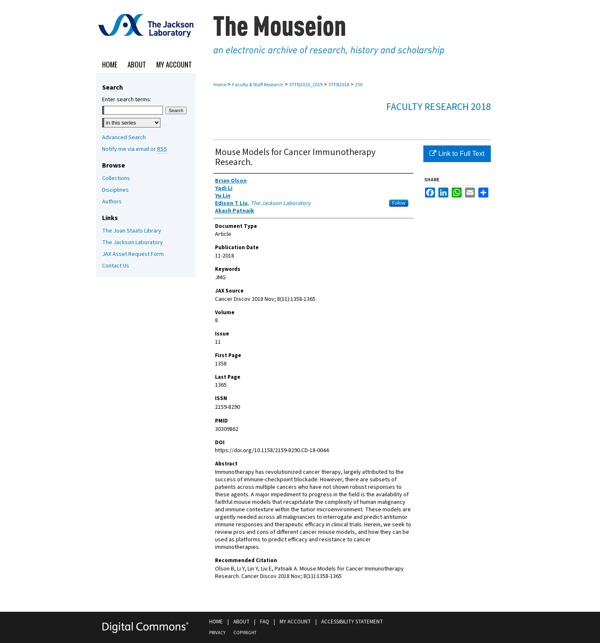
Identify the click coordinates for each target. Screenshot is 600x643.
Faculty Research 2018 (438, 107)
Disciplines (115, 190)
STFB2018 (338, 84)
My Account (295, 621)
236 (358, 84)
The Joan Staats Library (131, 231)
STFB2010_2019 (305, 84)
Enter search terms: (126, 99)
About (241, 621)
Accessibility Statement (352, 621)
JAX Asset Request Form (133, 254)
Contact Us (115, 266)
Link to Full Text (457, 153)
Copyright (244, 633)
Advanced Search (124, 137)
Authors (112, 202)
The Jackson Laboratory (132, 242)
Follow (398, 202)
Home (219, 84)
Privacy (217, 633)
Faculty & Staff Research (257, 84)
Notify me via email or (134, 149)
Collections (116, 178)
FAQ (264, 621)
